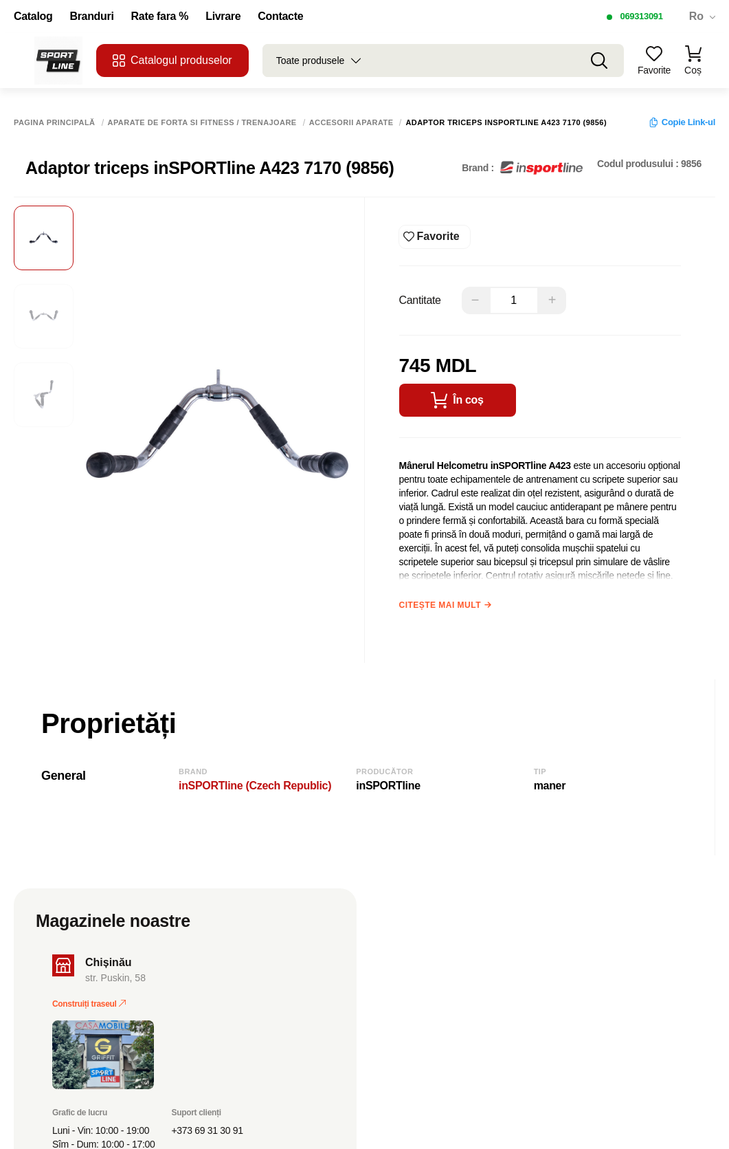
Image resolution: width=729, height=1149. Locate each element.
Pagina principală (55, 123)
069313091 (641, 16)
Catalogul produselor (172, 60)
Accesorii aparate (351, 123)
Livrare (222, 16)
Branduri (91, 16)
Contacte (280, 16)
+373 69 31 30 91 (207, 1130)
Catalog (33, 16)
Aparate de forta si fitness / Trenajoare (202, 123)
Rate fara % (160, 16)
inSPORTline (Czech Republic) (255, 785)
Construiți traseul (89, 1004)
